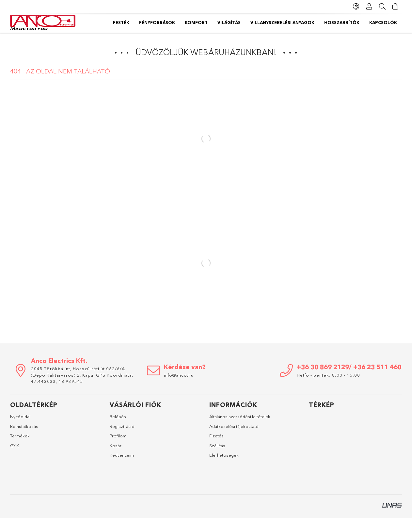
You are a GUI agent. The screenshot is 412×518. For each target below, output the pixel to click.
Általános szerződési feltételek (239, 416)
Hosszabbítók (168, 22)
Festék (389, 22)
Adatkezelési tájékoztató (234, 426)
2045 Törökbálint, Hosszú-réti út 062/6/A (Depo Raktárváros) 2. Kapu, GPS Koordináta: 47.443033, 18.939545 (82, 375)
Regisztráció (122, 426)
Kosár (115, 445)
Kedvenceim (122, 455)
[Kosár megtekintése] (395, 6)
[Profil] (369, 6)
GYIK (14, 445)
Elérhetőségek (224, 455)
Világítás (281, 22)
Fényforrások (353, 22)
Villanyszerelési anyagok (228, 22)
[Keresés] (382, 6)
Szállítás (217, 445)
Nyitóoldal (20, 416)
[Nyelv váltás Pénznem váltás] (356, 6)
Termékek (20, 435)
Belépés (118, 416)
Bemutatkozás (24, 426)
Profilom (118, 435)
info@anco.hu (179, 375)
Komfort (313, 22)
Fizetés (216, 435)
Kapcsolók (127, 22)
